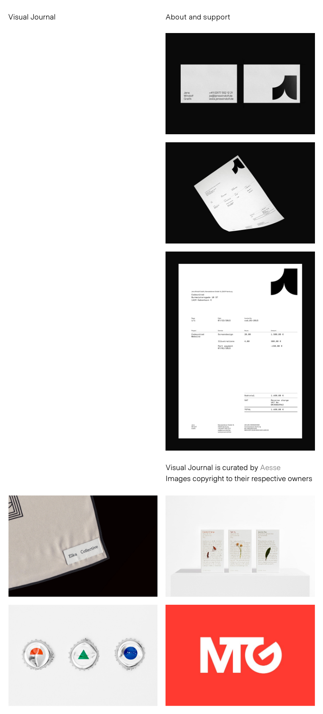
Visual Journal (32, 16)
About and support (198, 16)
